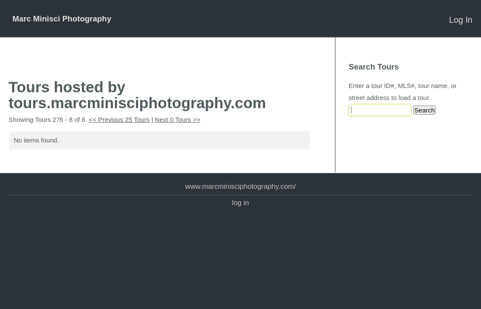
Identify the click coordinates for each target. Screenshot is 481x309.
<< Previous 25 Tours (119, 119)
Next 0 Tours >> (177, 119)
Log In (460, 19)
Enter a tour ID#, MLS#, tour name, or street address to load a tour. (403, 91)
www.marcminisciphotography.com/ (240, 186)
